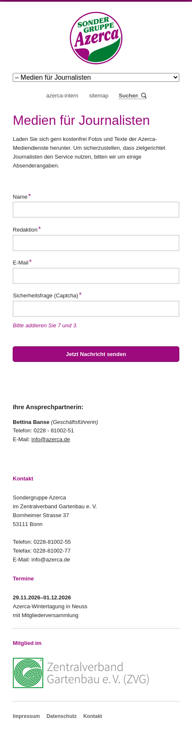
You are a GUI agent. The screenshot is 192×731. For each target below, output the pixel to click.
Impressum (26, 716)
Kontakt (92, 716)
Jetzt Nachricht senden (96, 354)
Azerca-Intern (62, 95)
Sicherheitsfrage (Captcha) (47, 294)
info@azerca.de (50, 439)
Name (24, 196)
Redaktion (27, 228)
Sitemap (99, 95)
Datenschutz (62, 716)
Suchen (143, 96)
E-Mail (24, 261)
